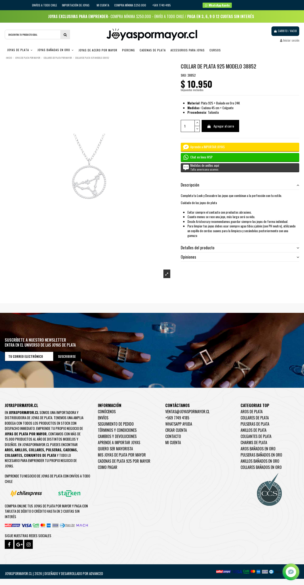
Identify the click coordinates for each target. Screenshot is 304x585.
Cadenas (70, 449)
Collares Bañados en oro (261, 467)
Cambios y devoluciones (117, 436)
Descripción (240, 184)
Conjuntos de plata (40, 455)
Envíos (103, 418)
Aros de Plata (252, 411)
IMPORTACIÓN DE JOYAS (76, 5)
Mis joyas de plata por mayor (122, 455)
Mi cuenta (103, 5)
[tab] (240, 185)
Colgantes (13, 455)
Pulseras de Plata (255, 424)
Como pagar (107, 467)
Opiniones (240, 257)
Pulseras (53, 449)
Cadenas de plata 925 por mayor (124, 461)
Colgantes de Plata (256, 436)
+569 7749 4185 (177, 418)
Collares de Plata (255, 418)
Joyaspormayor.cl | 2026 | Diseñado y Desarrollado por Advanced (54, 573)
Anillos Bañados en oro (260, 461)
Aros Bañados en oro (258, 449)
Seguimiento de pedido (116, 424)
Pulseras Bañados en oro (261, 455)
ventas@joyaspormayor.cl (187, 411)
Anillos (21, 449)
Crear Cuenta (176, 430)
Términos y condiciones (117, 430)
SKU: (184, 75)
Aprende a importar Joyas (119, 442)
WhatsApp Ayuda (178, 424)
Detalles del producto (240, 247)
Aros (9, 449)
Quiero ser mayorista (115, 449)
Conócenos (107, 411)
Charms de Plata (254, 442)
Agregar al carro (220, 125)
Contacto (173, 436)
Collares (36, 449)
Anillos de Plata (253, 430)
